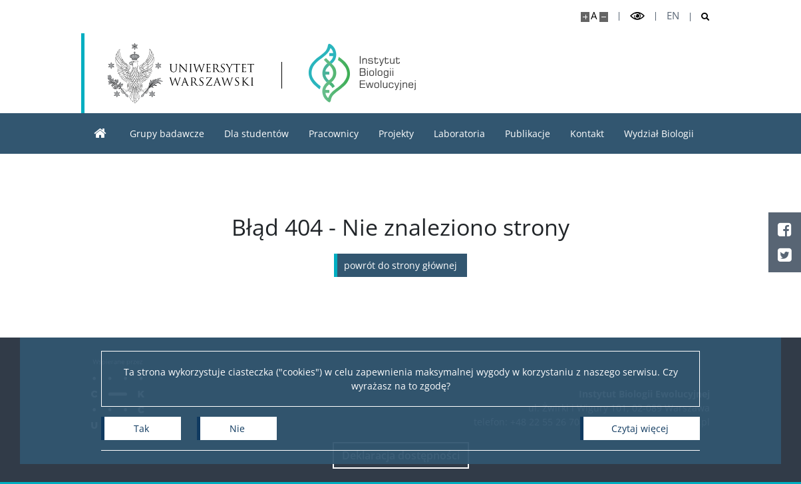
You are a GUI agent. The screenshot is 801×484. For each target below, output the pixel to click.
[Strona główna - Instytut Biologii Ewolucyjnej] (362, 73)
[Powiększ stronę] (585, 17)
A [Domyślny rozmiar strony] (594, 16)
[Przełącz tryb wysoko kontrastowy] (637, 16)
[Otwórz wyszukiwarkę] (700, 17)
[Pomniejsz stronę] (603, 17)
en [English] (673, 16)
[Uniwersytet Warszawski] (181, 73)
